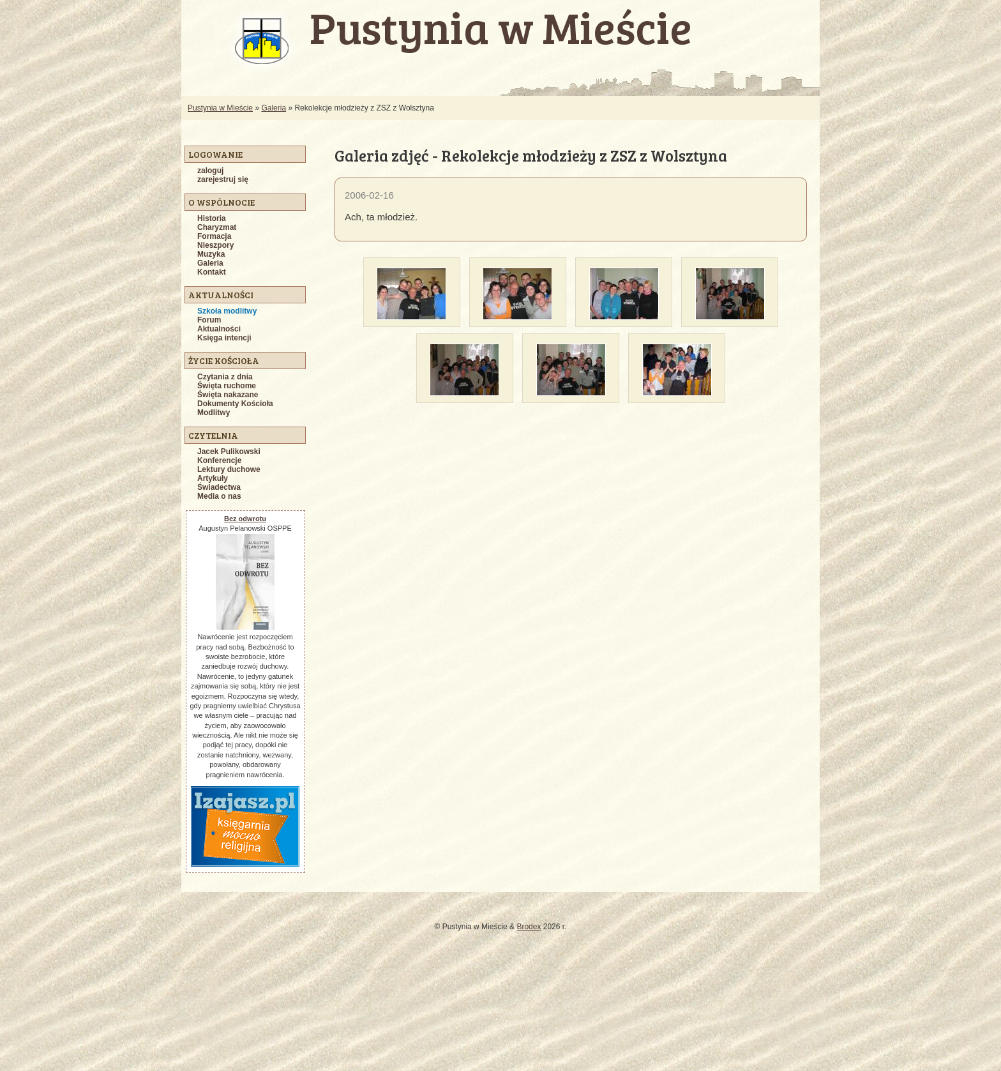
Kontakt (211, 272)
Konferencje (219, 460)
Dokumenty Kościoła (235, 403)
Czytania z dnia (225, 376)
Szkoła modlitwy (227, 311)
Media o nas (219, 496)
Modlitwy (213, 412)
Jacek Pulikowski (228, 451)
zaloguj (210, 170)
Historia (211, 218)
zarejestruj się (222, 179)
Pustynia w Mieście (220, 107)
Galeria (273, 107)
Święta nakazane (227, 394)
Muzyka (211, 254)
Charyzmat (216, 227)
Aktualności (219, 328)
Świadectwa (219, 487)
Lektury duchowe (228, 469)
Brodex (528, 926)
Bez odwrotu (245, 518)
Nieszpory (215, 245)
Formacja (214, 236)
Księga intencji (224, 337)
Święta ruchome (226, 385)
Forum (209, 319)
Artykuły (212, 478)
